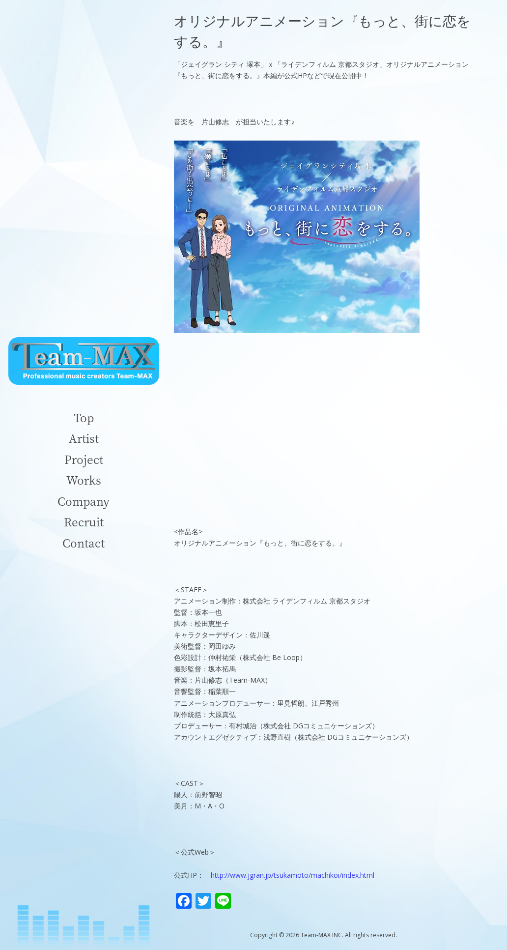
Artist (84, 438)
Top (84, 417)
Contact (83, 543)
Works (83, 480)
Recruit (84, 522)
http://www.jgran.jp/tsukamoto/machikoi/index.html (292, 875)
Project (83, 459)
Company (83, 501)
